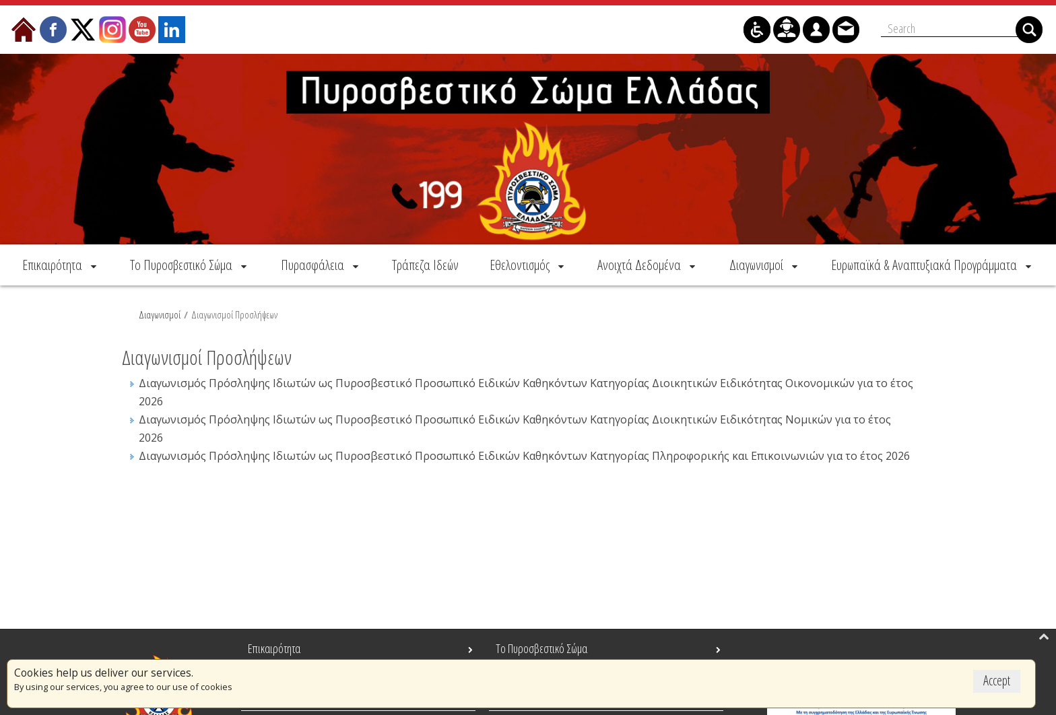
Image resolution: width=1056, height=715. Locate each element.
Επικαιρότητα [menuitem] (274, 648)
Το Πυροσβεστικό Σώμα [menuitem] (541, 648)
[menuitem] (60, 264)
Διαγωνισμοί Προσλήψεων (234, 314)
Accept (996, 680)
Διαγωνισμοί (159, 314)
